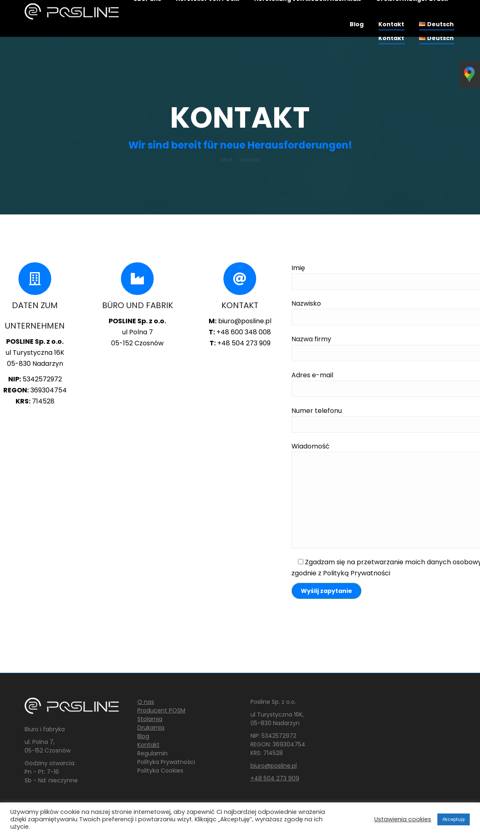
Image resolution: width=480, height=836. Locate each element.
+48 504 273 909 (274, 778)
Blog (143, 736)
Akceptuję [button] (453, 819)
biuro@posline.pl (273, 766)
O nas (145, 702)
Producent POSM (161, 710)
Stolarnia (149, 719)
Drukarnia (150, 727)
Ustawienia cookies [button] (402, 819)
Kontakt (148, 745)
